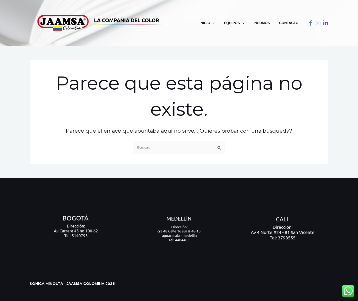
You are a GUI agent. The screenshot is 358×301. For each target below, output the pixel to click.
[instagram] (318, 23)
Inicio (215, 23)
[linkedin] (325, 23)
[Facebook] (310, 23)
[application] (220, 23)
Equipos (239, 23)
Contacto (290, 23)
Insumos (265, 23)
